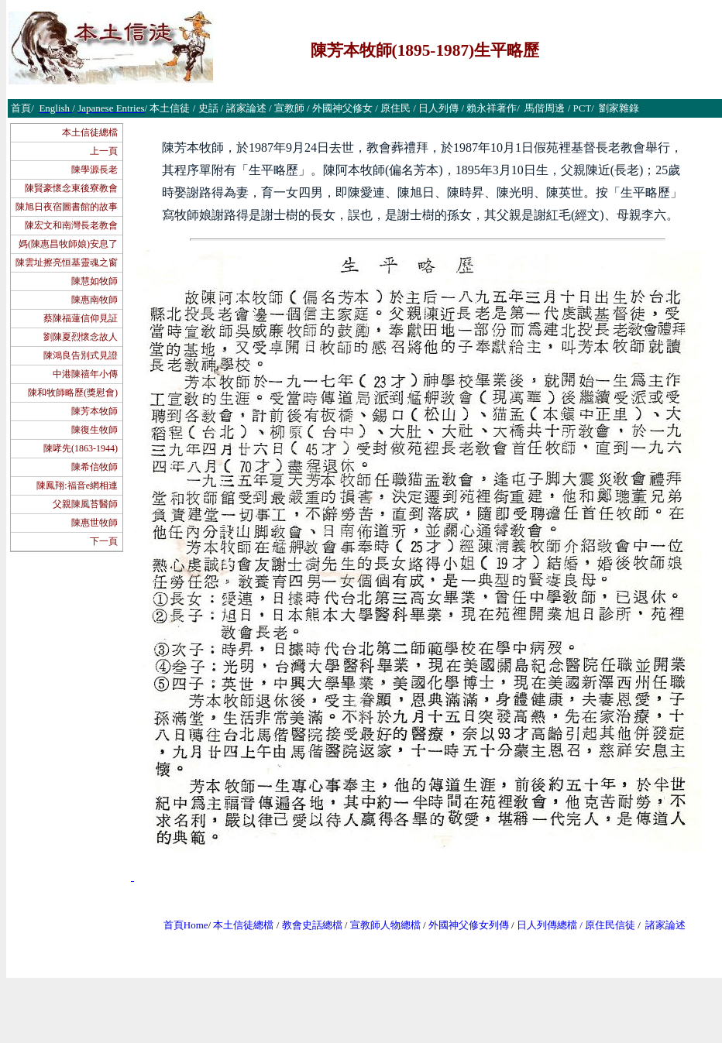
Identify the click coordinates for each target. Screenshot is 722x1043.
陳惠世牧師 (94, 522)
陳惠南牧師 (94, 299)
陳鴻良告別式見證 (80, 355)
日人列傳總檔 (547, 925)
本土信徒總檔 (90, 132)
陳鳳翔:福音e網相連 (77, 485)
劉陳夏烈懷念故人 (80, 336)
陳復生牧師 (94, 429)
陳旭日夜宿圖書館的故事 (66, 206)
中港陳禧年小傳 (85, 374)
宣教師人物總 (380, 925)
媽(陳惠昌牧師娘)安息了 (68, 243)
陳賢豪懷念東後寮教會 (71, 188)
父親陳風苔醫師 (85, 504)
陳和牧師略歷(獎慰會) (73, 392)
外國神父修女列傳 (468, 925)
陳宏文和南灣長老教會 (71, 225)
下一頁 (104, 541)
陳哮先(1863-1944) (80, 448)
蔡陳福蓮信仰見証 (80, 318)
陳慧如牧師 (94, 281)
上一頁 (104, 151)
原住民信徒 (610, 925)
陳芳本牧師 (94, 411)
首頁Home (185, 925)
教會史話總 (307, 925)
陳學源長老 (94, 169)
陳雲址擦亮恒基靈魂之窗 (66, 262)
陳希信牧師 (94, 466)
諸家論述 (665, 925)
